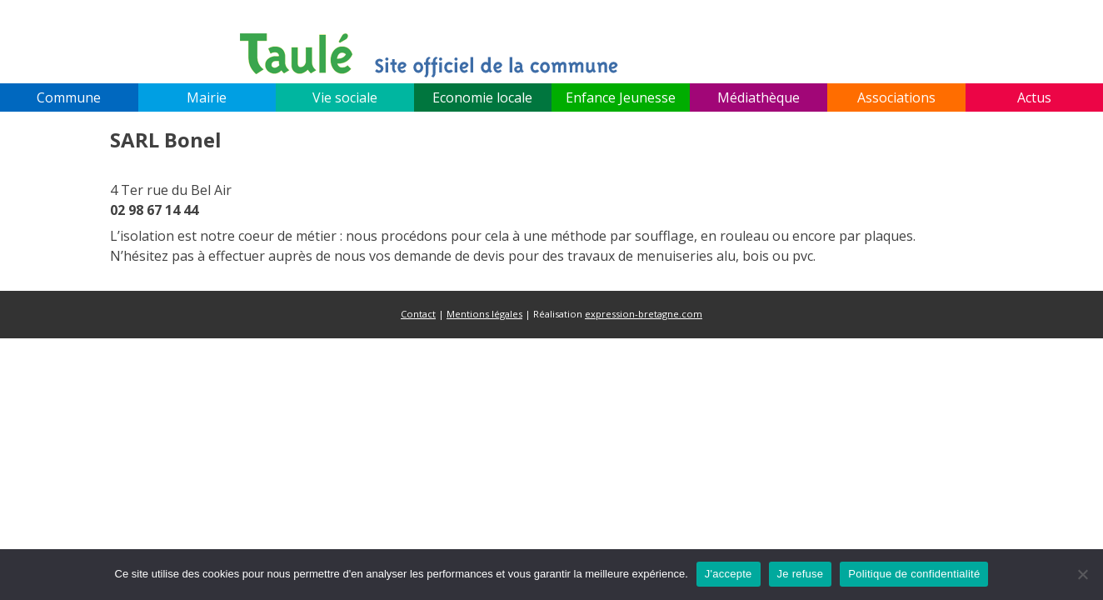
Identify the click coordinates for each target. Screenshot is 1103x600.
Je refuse (800, 574)
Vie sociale (344, 97)
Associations (896, 97)
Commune (69, 97)
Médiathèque (758, 97)
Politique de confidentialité (914, 574)
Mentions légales (484, 314)
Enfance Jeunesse (621, 97)
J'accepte (728, 574)
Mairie (207, 97)
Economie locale (482, 97)
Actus (1034, 97)
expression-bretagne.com (643, 314)
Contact (418, 314)
